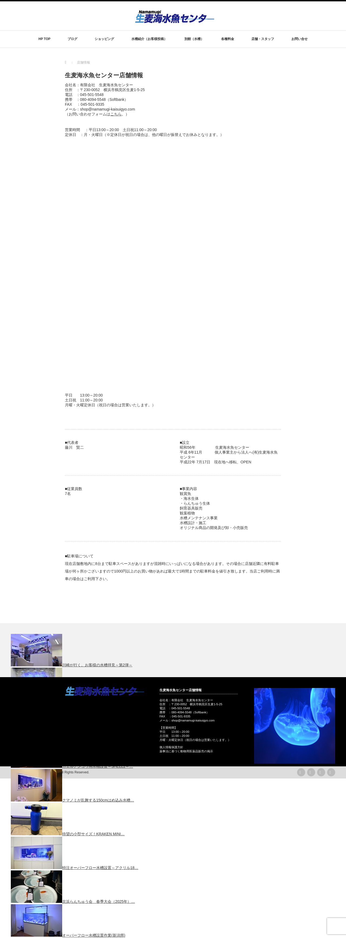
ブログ (72, 39)
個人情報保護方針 (171, 747)
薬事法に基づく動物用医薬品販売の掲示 (186, 751)
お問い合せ (299, 39)
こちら (116, 114)
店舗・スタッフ (262, 39)
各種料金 (227, 39)
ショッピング (104, 39)
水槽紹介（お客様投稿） (149, 39)
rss (301, 772)
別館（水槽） (194, 39)
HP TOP (44, 39)
